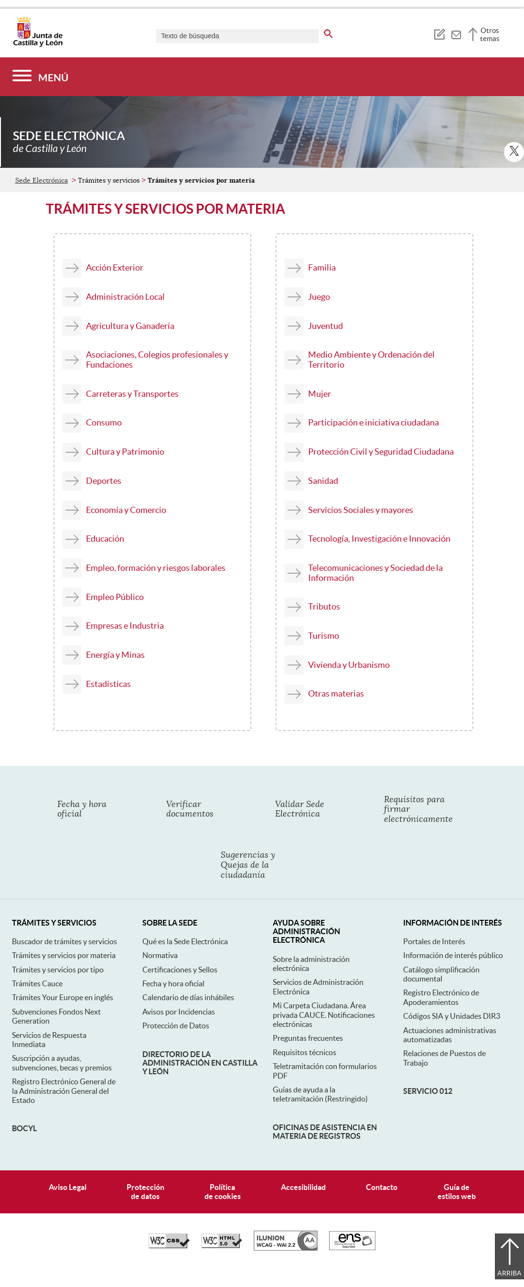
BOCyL (24, 1128)
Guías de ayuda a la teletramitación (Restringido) (320, 1094)
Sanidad (323, 481)
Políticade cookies (222, 1191)
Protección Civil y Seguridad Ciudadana (381, 452)
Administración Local (125, 297)
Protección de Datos (175, 1025)
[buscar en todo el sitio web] (328, 32)
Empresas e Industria (125, 626)
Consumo (104, 422)
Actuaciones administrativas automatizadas (449, 1035)
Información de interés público (453, 955)
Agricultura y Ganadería (130, 326)
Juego (319, 297)
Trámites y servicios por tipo (58, 969)
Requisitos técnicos (304, 1052)
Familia (322, 267)
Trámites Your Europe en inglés (62, 997)
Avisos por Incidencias (178, 1011)
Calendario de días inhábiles (188, 997)
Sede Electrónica (41, 180)
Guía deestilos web (457, 1191)
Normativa (160, 955)
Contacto (381, 1187)
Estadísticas (108, 684)
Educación (105, 539)
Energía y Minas (115, 655)
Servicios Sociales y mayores (360, 510)
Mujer (319, 394)
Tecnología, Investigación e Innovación (379, 539)
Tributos (324, 606)
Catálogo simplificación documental (441, 974)
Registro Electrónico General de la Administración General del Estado (64, 1090)
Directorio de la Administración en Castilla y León (199, 1063)
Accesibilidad (303, 1187)
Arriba (509, 1273)
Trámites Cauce (37, 983)
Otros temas (490, 34)
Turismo (323, 636)
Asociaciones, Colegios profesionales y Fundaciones (157, 359)
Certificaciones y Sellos (179, 969)
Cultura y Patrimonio (125, 452)
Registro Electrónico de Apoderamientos (441, 997)
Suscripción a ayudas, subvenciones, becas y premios (62, 1062)
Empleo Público (115, 597)
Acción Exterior (114, 267)
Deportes (103, 481)
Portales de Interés (434, 941)
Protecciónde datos (145, 1191)
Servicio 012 (427, 1091)
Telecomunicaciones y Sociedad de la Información (375, 573)
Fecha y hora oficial (173, 983)
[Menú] (40, 76)
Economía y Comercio (126, 510)
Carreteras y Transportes (132, 394)
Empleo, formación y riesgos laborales (155, 568)
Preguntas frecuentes (308, 1038)
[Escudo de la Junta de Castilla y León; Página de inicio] (38, 45)
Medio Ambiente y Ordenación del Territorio (371, 359)
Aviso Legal (67, 1187)
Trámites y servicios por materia (64, 955)
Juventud (325, 326)
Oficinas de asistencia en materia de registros (325, 1131)
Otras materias (336, 693)
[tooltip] (439, 33)
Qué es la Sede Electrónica (185, 941)
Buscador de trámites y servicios (64, 941)
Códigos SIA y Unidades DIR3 (451, 1016)
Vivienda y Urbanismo (349, 665)
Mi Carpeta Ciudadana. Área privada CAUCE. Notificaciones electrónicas (324, 1014)
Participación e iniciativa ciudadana (373, 422)
